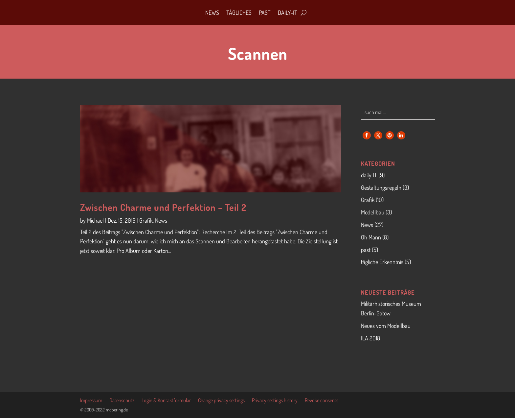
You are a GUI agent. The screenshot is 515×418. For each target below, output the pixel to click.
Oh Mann (371, 237)
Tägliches (239, 12)
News (212, 12)
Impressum (91, 401)
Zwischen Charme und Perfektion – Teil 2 (163, 207)
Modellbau (372, 212)
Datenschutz (121, 401)
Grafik (146, 220)
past (365, 249)
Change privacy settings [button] (221, 401)
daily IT (369, 175)
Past (265, 12)
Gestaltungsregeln (381, 187)
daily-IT (287, 12)
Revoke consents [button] (321, 401)
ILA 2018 (370, 338)
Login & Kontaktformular (166, 401)
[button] (367, 135)
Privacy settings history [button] (275, 401)
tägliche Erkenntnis (382, 261)
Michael (95, 220)
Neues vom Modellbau (386, 325)
